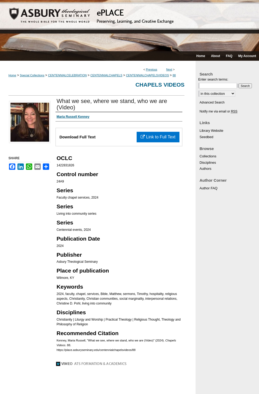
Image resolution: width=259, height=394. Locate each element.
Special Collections (32, 75)
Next (169, 69)
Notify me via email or (218, 111)
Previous (151, 69)
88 (174, 75)
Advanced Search (212, 102)
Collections (208, 156)
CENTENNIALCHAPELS (106, 75)
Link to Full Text (158, 137)
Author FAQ (209, 188)
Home (12, 75)
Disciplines (208, 163)
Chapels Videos (159, 85)
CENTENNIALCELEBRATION (67, 75)
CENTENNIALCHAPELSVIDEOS (147, 75)
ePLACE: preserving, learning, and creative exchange (129, 25)
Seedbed (206, 137)
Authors (205, 169)
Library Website (211, 131)
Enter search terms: (213, 79)
